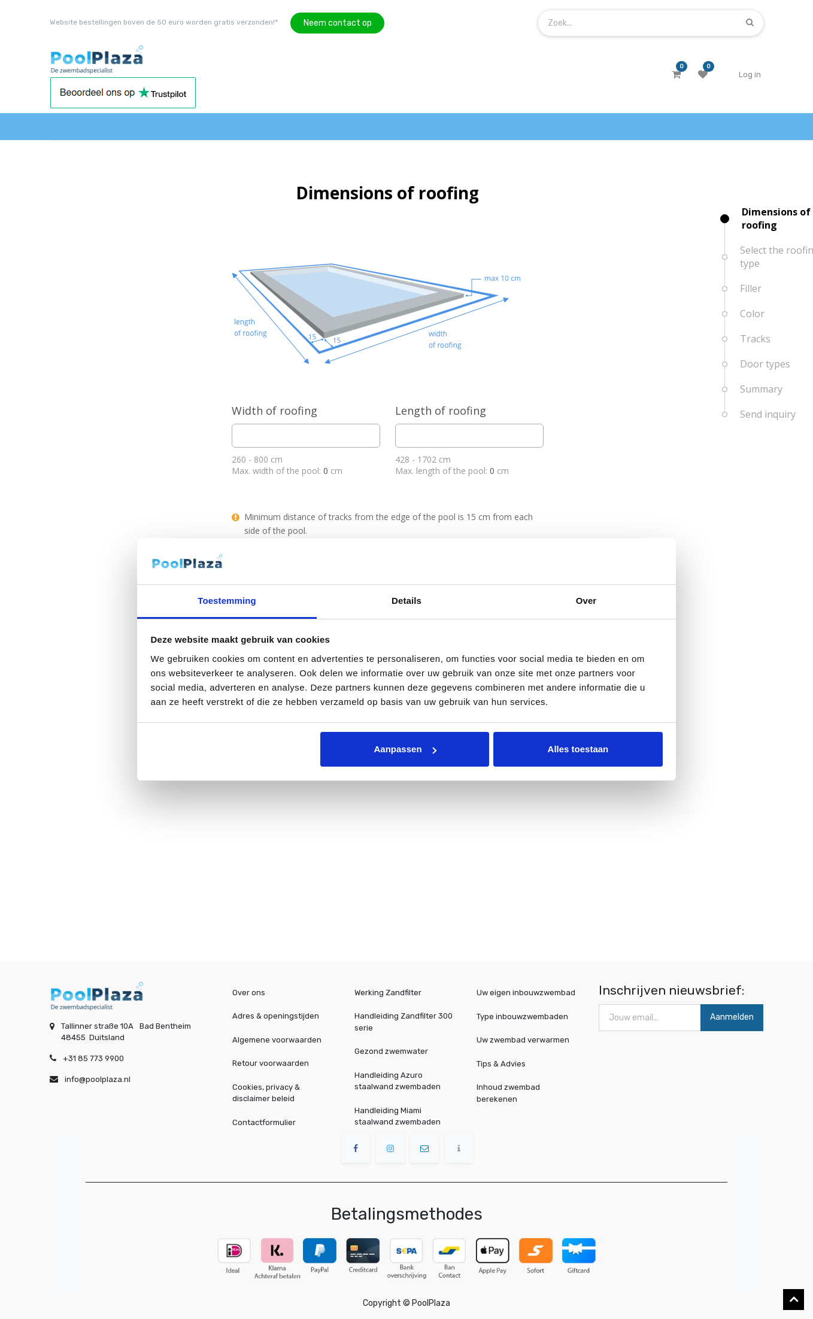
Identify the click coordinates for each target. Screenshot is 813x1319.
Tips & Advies (506, 1063)
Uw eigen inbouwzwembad (527, 992)
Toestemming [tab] (227, 600)
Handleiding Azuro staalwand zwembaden (397, 1081)
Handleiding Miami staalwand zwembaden (397, 1116)
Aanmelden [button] (732, 1017)
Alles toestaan (578, 749)
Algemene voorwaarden (276, 1039)
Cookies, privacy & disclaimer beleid (266, 1093)
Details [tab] (406, 600)
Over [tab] (586, 600)
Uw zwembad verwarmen (524, 1039)
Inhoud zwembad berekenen (512, 1092)
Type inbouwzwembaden (524, 1016)
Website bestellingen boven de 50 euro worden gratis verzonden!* (164, 22)
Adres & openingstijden (275, 1015)
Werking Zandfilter (387, 992)
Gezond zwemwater (391, 1051)
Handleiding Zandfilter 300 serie (403, 1021)
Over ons (248, 992)
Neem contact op (338, 23)
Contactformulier (264, 1122)
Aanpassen (405, 749)
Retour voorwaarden (270, 1063)
